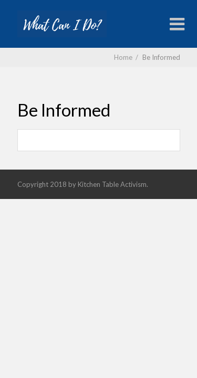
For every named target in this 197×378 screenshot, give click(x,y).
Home (123, 57)
